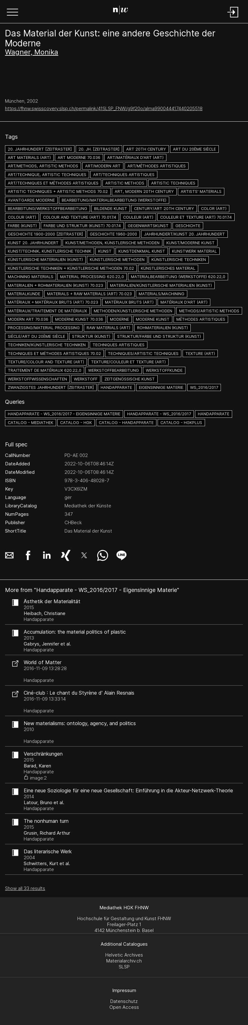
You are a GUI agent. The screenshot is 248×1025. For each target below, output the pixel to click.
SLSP (124, 967)
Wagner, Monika (31, 52)
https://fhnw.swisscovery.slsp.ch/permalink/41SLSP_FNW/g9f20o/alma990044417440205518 (104, 108)
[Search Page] (123, 11)
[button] (12, 13)
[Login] (233, 18)
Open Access (124, 1007)
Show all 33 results (25, 888)
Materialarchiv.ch (124, 961)
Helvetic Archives (124, 955)
